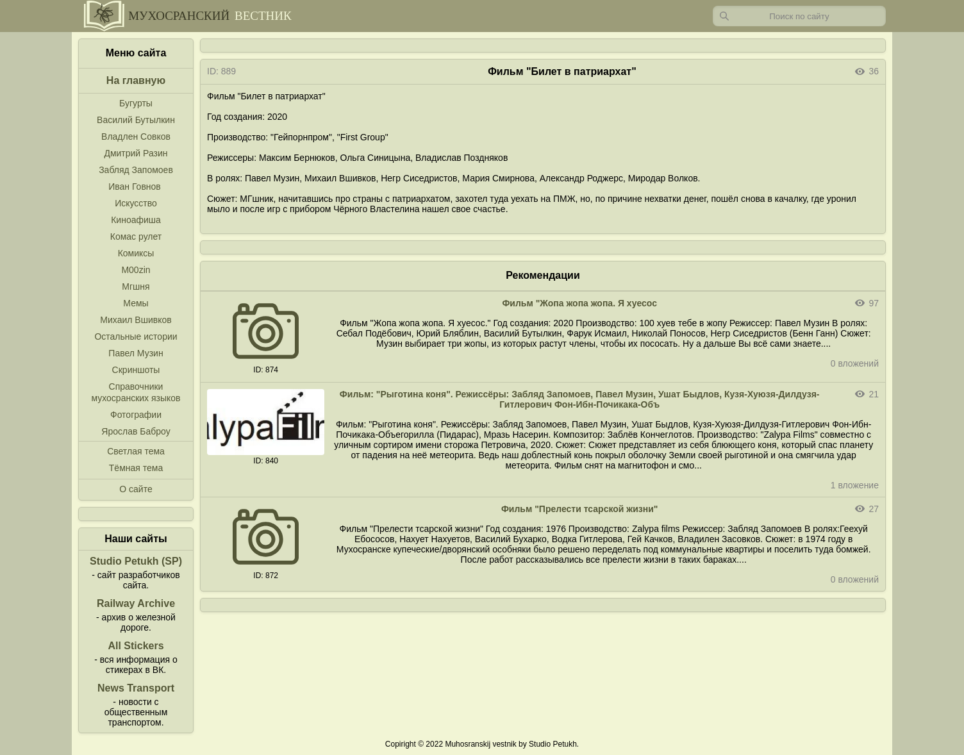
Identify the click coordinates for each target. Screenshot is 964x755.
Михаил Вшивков (135, 320)
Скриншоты (136, 370)
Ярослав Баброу (135, 431)
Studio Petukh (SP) (136, 561)
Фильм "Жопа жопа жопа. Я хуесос (579, 303)
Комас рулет (136, 236)
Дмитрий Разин (135, 153)
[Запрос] (799, 16)
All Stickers (135, 645)
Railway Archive (136, 603)
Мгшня (135, 286)
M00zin (135, 270)
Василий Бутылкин (136, 120)
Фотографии (136, 415)
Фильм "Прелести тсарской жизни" (579, 509)
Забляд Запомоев (136, 170)
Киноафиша (136, 220)
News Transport (135, 688)
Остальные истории (135, 336)
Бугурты (136, 103)
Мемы (135, 303)
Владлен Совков (135, 136)
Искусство (136, 203)
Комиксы (136, 253)
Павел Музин (135, 353)
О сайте (135, 489)
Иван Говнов (134, 186)
